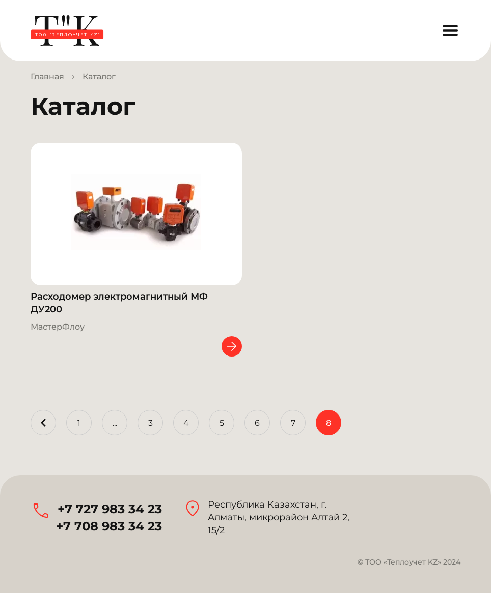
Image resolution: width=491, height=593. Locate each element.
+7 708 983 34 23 (109, 526)
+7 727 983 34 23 (110, 508)
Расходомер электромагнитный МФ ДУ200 (119, 303)
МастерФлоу (58, 327)
